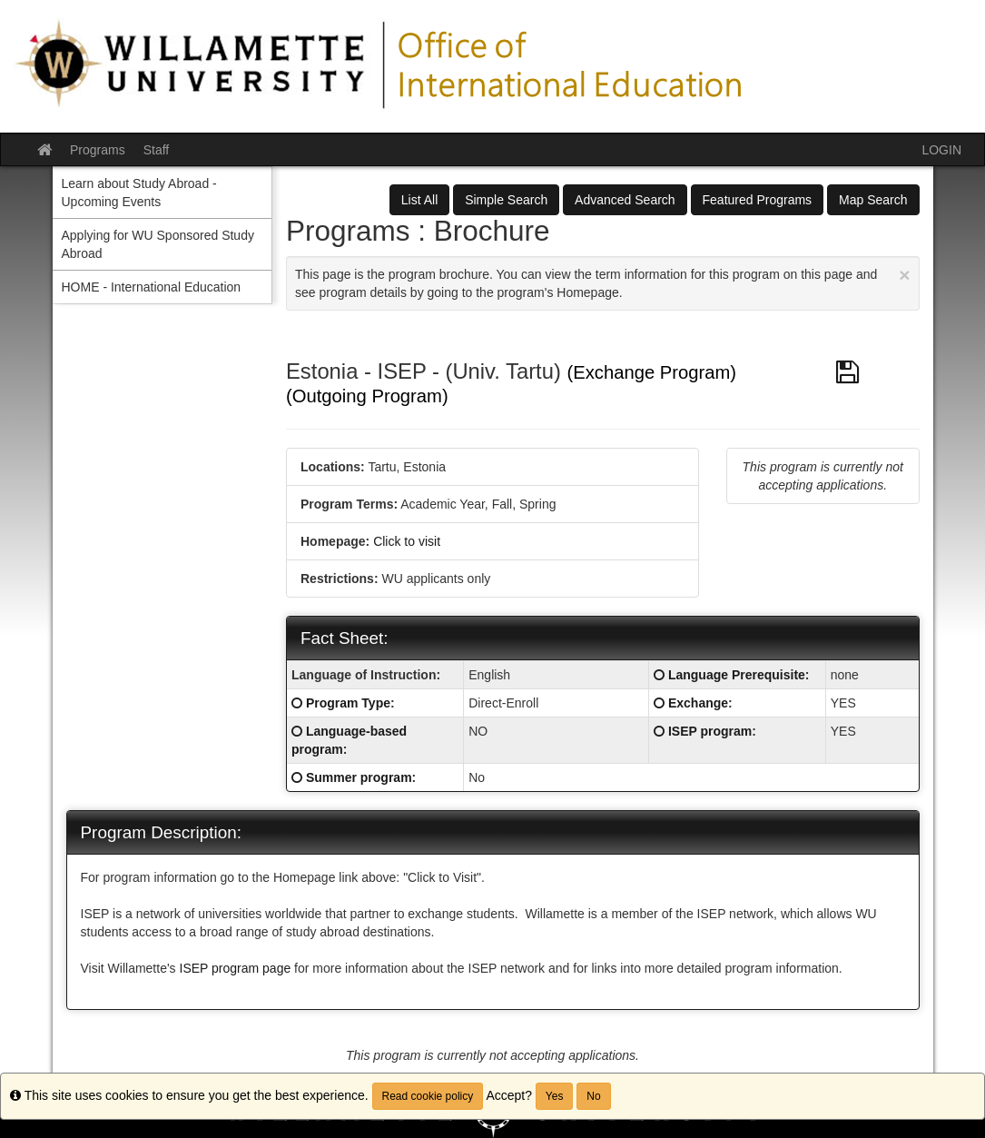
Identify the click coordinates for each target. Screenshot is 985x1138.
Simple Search (506, 200)
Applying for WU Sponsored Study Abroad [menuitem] (158, 244)
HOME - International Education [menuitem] (151, 287)
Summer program (359, 777)
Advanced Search (625, 200)
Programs (97, 150)
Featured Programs (758, 200)
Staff (156, 150)
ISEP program (710, 731)
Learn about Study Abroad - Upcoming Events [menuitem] (139, 192)
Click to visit (406, 541)
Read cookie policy (428, 1096)
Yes (555, 1096)
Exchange (698, 703)
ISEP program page (237, 968)
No (593, 1096)
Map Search (873, 200)
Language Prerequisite (736, 675)
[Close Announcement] (904, 274)
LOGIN (941, 150)
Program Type (348, 703)
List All (419, 200)
